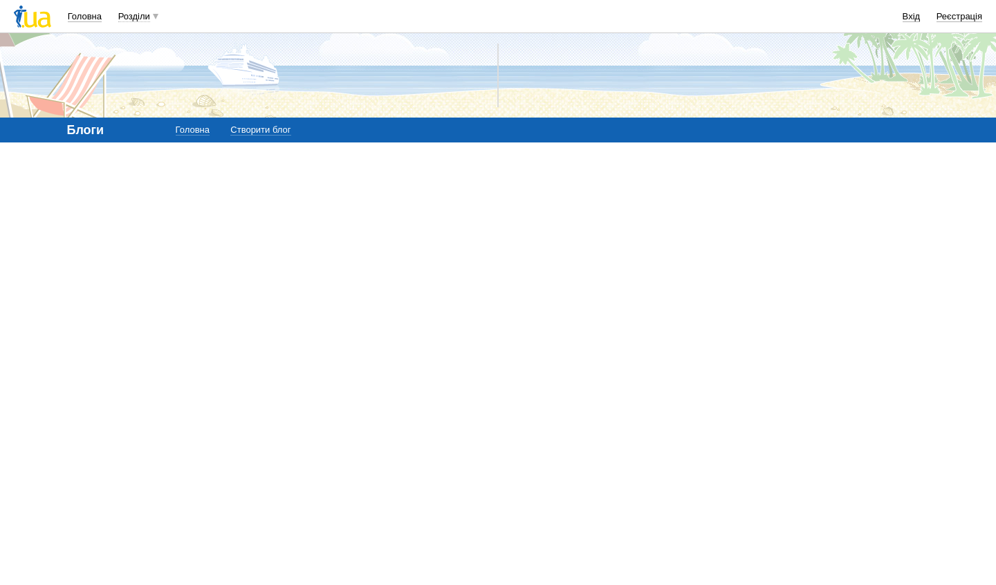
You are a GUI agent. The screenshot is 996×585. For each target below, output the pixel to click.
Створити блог (260, 129)
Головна (85, 16)
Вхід (912, 16)
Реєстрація (959, 16)
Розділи (134, 16)
